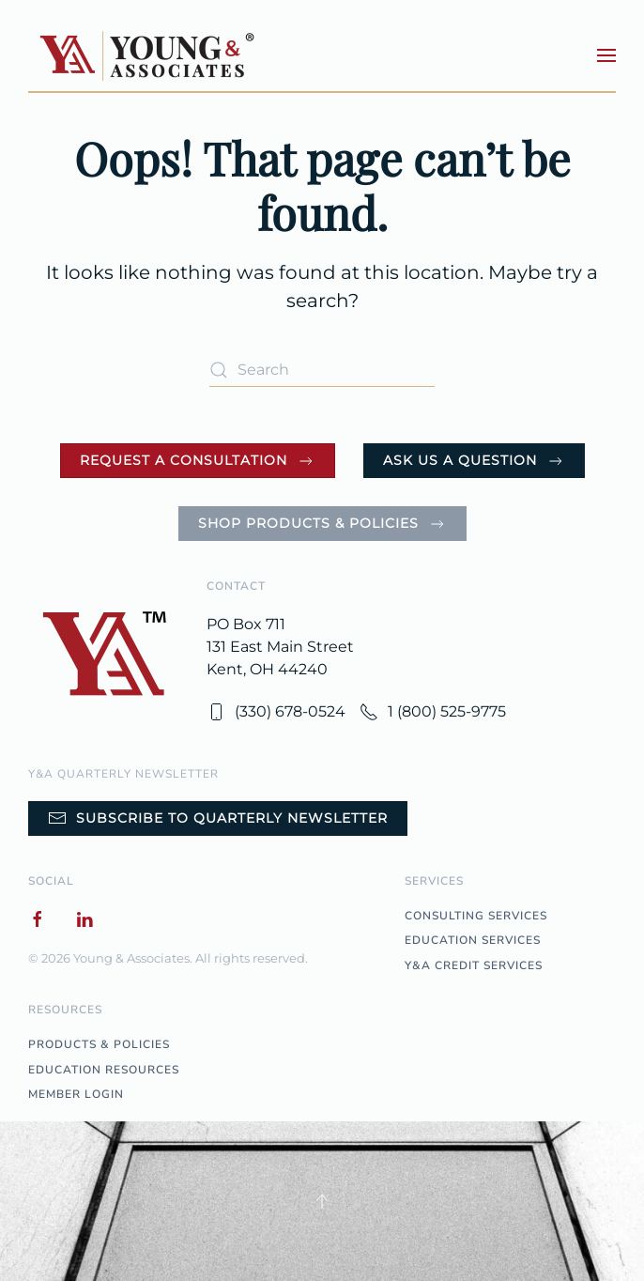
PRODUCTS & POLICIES (99, 1044)
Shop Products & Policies (322, 524)
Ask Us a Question (474, 461)
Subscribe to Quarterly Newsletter (218, 818)
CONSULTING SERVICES (476, 915)
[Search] (322, 369)
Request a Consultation (197, 461)
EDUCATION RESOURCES (103, 1069)
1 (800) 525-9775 (433, 711)
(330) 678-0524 (276, 711)
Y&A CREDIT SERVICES (474, 965)
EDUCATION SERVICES (473, 940)
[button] (606, 55)
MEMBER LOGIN (76, 1094)
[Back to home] (148, 55)
